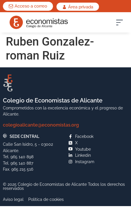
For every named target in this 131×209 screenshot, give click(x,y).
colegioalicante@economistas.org (41, 125)
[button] (119, 23)
